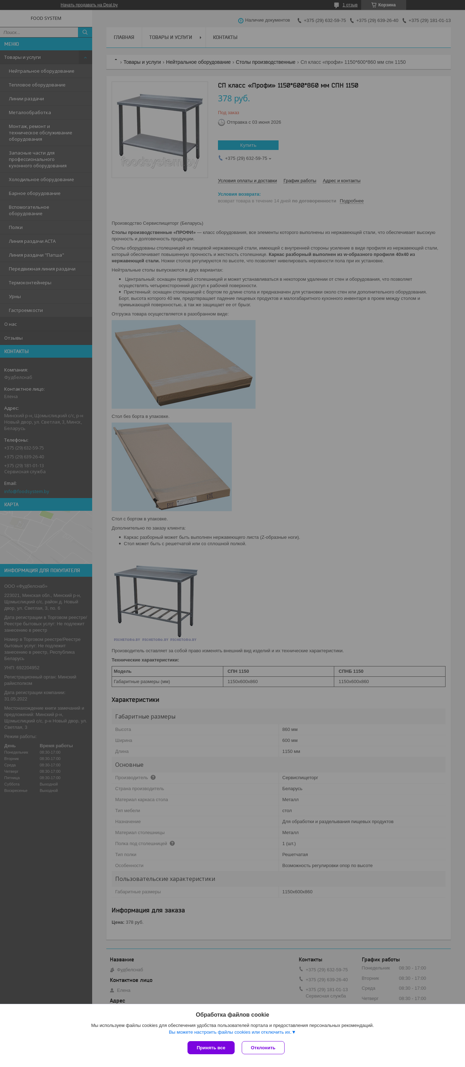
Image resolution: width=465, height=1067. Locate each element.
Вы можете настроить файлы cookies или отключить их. (230, 1032)
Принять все (211, 1047)
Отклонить (263, 1047)
